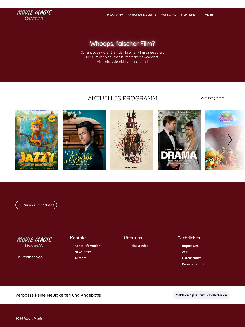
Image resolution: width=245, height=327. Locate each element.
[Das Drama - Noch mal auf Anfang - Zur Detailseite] (179, 140)
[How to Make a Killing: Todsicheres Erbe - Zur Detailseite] (84, 140)
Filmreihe (190, 15)
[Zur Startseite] (42, 14)
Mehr (211, 15)
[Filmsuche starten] (226, 14)
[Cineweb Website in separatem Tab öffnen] (29, 262)
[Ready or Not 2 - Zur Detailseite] (131, 140)
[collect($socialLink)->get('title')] (7, 4)
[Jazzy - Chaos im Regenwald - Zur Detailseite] (36, 140)
